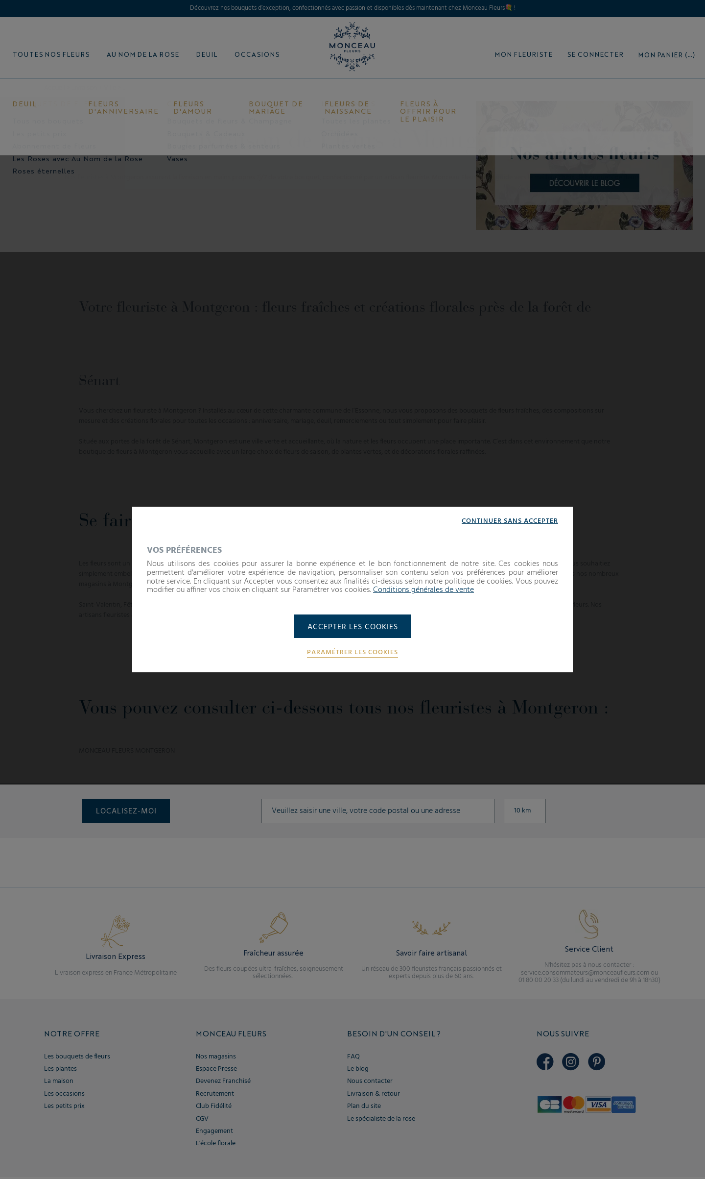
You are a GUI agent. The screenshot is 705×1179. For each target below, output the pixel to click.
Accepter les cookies (352, 627)
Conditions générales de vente (423, 589)
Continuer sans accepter (510, 521)
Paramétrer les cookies (352, 653)
